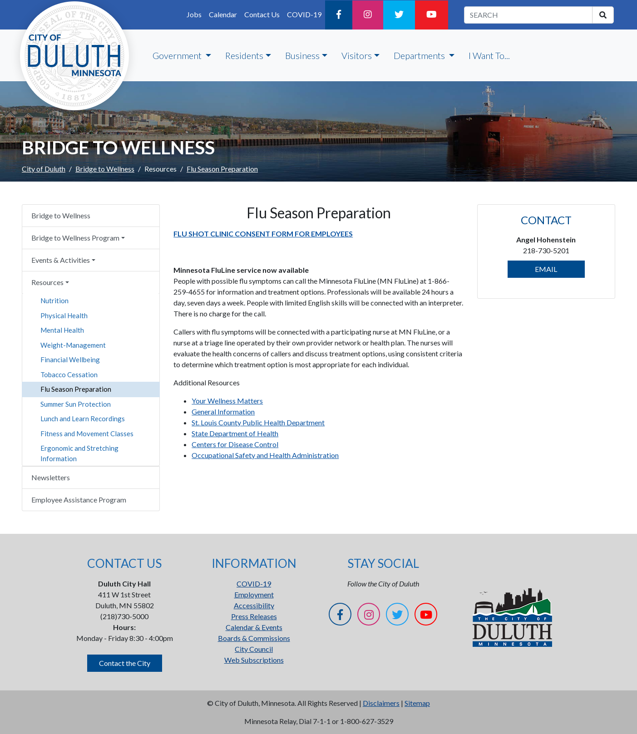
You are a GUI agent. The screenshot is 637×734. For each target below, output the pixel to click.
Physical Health (64, 315)
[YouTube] (431, 15)
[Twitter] (399, 15)
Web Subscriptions (254, 659)
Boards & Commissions (254, 638)
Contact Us (262, 14)
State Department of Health (235, 433)
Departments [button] (420, 55)
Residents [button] (244, 55)
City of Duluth (43, 168)
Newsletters (50, 477)
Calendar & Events (254, 627)
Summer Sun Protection (75, 404)
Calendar (223, 14)
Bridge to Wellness (104, 168)
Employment (254, 594)
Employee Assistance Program (78, 499)
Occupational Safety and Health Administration (265, 455)
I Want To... (489, 55)
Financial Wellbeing (70, 359)
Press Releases (254, 616)
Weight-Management (73, 345)
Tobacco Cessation (69, 374)
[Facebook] (338, 15)
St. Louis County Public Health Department (258, 422)
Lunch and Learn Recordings (82, 418)
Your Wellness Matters (227, 400)
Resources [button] (47, 282)
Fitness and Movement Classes (86, 433)
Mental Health (62, 330)
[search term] (528, 15)
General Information (223, 411)
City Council (254, 649)
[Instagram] (367, 15)
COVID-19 (304, 14)
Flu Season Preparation (75, 389)
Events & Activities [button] (60, 260)
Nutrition (54, 300)
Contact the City (124, 663)
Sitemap (417, 703)
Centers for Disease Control (235, 444)
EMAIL (546, 269)
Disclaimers (381, 703)
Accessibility (254, 605)
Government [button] (178, 55)
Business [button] (302, 55)
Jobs (194, 14)
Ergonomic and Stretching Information (79, 453)
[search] (603, 15)
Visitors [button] (356, 55)
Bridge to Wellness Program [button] (75, 237)
